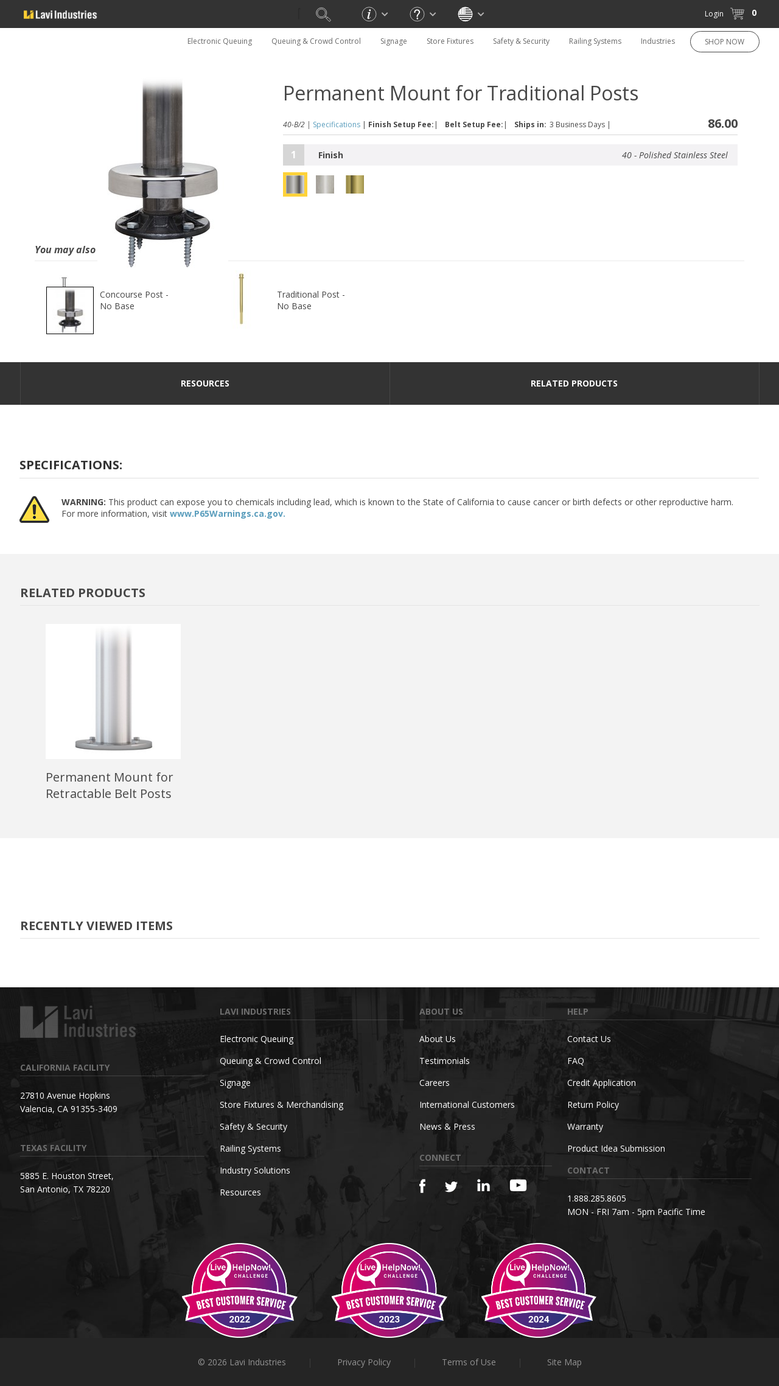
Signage (393, 41)
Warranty (585, 1126)
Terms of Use (469, 1362)
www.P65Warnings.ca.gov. (227, 513)
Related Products (574, 383)
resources (205, 383)
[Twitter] (451, 1187)
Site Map (564, 1362)
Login (714, 14)
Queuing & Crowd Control (316, 41)
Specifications (336, 124)
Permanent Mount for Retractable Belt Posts (109, 785)
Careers (434, 1082)
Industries (658, 41)
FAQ (575, 1060)
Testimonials (444, 1060)
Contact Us (589, 1039)
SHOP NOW (724, 42)
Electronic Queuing (219, 41)
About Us (437, 1039)
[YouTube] (518, 1185)
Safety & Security (521, 41)
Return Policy (593, 1104)
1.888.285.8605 (596, 1198)
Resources (240, 1192)
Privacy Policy (364, 1362)
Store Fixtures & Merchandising (281, 1104)
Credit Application (601, 1082)
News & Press (447, 1126)
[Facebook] (422, 1186)
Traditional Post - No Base (311, 300)
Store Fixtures (450, 41)
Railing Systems (595, 41)
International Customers (467, 1104)
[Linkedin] (483, 1185)
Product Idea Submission (616, 1148)
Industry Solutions (255, 1170)
